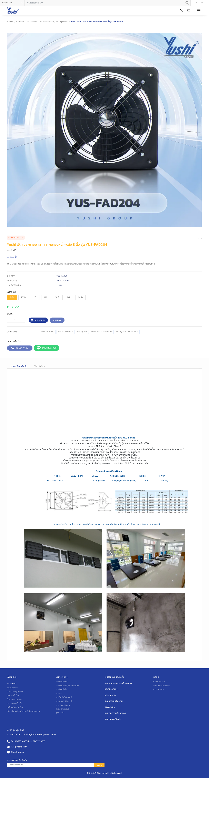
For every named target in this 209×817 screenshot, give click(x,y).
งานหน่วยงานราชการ (161, 706)
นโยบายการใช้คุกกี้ (112, 738)
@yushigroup (17, 771)
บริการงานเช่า (62, 697)
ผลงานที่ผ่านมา (111, 709)
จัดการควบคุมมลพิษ (14, 712)
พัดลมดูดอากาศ (62, 21)
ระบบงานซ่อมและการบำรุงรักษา (118, 703)
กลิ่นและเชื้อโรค (12, 716)
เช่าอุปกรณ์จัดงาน (62, 725)
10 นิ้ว (23, 318)
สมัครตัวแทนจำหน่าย (113, 721)
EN (202, 3)
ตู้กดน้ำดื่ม (60, 733)
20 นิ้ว (69, 318)
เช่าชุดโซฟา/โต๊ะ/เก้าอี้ (64, 721)
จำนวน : (10, 334)
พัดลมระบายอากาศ (64, 352)
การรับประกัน (158, 710)
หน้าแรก (10, 21)
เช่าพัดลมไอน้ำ (61, 710)
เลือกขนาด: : (12, 312)
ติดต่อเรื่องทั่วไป (159, 702)
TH (196, 3)
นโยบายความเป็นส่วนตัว (115, 733)
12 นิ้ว (34, 318)
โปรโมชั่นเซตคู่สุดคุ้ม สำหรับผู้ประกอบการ (22, 731)
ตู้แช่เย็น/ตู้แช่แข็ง (62, 729)
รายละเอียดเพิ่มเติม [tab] (18, 387)
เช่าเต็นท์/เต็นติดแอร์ (63, 717)
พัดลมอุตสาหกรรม (47, 21)
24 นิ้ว (80, 318)
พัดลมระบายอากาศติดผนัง (100, 352)
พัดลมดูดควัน (81, 352)
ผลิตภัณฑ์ (20, 21)
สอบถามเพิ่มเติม (14, 361)
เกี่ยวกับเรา (12, 697)
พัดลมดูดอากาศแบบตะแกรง (124, 352)
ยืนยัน (99, 784)
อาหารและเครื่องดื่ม (14, 723)
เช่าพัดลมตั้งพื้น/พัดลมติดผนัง (67, 706)
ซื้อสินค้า (56, 340)
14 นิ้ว (46, 318)
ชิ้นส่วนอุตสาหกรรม (14, 719)
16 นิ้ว (57, 318)
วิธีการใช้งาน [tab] (39, 386)
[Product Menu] (199, 10)
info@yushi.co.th (19, 766)
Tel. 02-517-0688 (19, 761)
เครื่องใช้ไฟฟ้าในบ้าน (14, 727)
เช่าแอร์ (58, 714)
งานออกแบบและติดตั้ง (114, 697)
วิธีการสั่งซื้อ (109, 727)
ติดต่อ (156, 697)
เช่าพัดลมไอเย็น (61, 702)
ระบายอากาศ (32, 21)
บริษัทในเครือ (110, 715)
